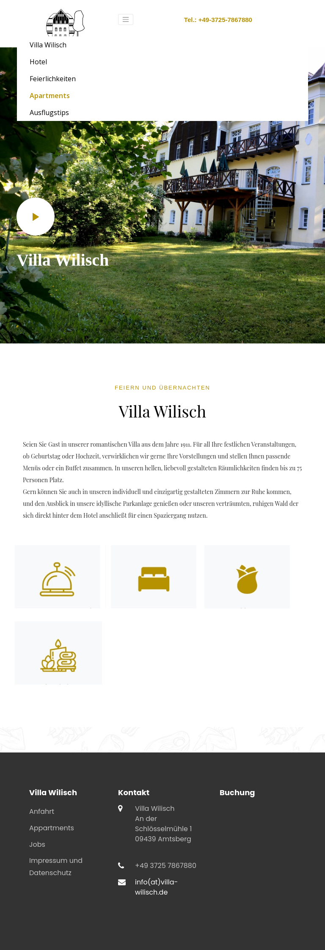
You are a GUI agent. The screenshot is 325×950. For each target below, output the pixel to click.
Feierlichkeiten (53, 78)
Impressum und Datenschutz (56, 867)
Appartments (51, 828)
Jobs (37, 844)
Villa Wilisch (48, 45)
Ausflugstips (49, 112)
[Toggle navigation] (125, 19)
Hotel (38, 62)
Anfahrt (41, 811)
